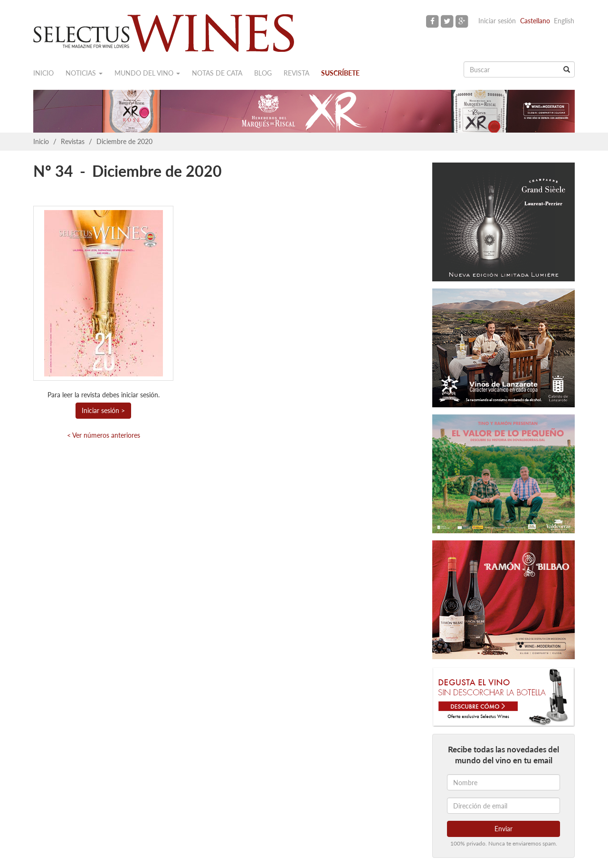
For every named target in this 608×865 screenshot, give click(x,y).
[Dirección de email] (503, 806)
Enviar (503, 829)
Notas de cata (217, 73)
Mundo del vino (147, 73)
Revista (296, 73)
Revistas (73, 141)
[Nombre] (503, 782)
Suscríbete (340, 73)
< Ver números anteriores (103, 435)
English (564, 21)
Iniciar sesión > (103, 410)
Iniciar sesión (497, 21)
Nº (42, 171)
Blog (263, 73)
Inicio (43, 73)
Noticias (84, 73)
